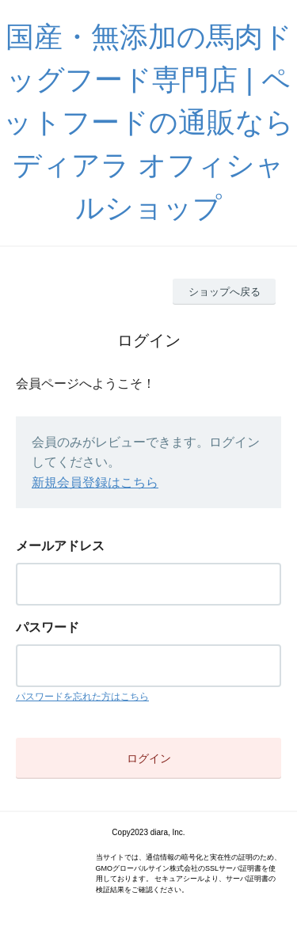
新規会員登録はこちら (95, 482)
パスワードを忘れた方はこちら (82, 696)
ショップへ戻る (224, 292)
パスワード (47, 627)
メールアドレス (60, 546)
